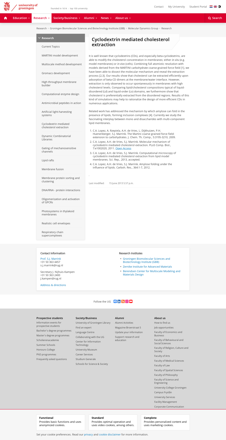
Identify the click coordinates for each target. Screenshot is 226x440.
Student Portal (198, 6)
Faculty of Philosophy (166, 375)
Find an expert (83, 327)
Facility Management (165, 401)
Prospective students (49, 318)
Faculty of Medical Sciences (169, 360)
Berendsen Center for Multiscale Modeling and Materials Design (151, 272)
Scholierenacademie (47, 340)
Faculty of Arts (162, 356)
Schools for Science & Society (92, 364)
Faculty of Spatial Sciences (168, 370)
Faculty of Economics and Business (168, 333)
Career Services (84, 354)
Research (41, 28)
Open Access (123, 148)
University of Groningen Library (93, 322)
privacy (88, 434)
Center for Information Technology (88, 343)
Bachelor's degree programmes (53, 330)
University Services (164, 397)
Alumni (119, 318)
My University (176, 6)
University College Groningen (170, 387)
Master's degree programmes (52, 335)
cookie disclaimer (110, 434)
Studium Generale (86, 359)
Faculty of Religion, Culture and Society (171, 349)
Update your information (129, 332)
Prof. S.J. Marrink (50, 258)
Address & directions (53, 285)
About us (160, 318)
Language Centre (85, 332)
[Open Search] (215, 18)
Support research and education (127, 338)
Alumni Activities (124, 322)
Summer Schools (45, 345)
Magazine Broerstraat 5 (128, 327)
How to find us (162, 322)
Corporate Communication (169, 406)
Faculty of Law (162, 365)
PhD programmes (46, 354)
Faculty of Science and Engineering (166, 381)
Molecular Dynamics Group (143, 28)
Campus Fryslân (163, 392)
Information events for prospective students (48, 324)
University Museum (86, 349)
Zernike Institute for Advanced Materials (147, 266)
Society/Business (86, 318)
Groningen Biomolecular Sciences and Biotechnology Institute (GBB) (87, 28)
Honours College (45, 349)
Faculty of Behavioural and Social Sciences (168, 341)
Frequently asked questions (51, 359)
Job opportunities (164, 327)
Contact (158, 6)
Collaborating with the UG (90, 337)
